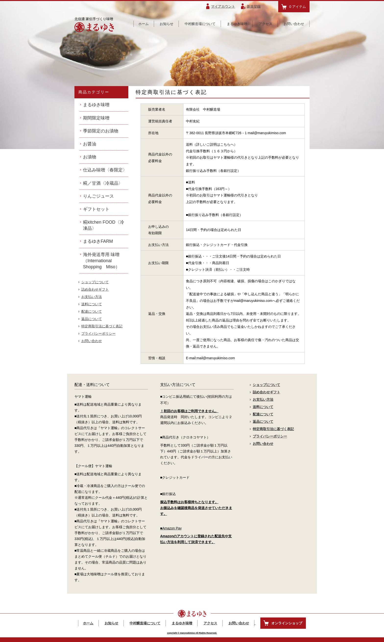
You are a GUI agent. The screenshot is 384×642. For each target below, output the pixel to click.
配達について (91, 311)
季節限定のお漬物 (100, 130)
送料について (91, 304)
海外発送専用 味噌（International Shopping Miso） (101, 260)
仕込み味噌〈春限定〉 (105, 169)
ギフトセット (96, 209)
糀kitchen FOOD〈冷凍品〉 (103, 225)
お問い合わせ (294, 24)
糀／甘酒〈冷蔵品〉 (103, 183)
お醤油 (89, 143)
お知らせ (166, 24)
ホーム (143, 24)
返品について (91, 319)
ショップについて (95, 282)
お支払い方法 (91, 297)
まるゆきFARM (98, 241)
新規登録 (254, 6)
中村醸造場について (200, 24)
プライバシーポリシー (98, 333)
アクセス (265, 24)
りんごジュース (98, 196)
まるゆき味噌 (237, 24)
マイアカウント (223, 6)
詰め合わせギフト (95, 289)
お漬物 (89, 156)
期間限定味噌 (96, 118)
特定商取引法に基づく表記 (101, 326)
